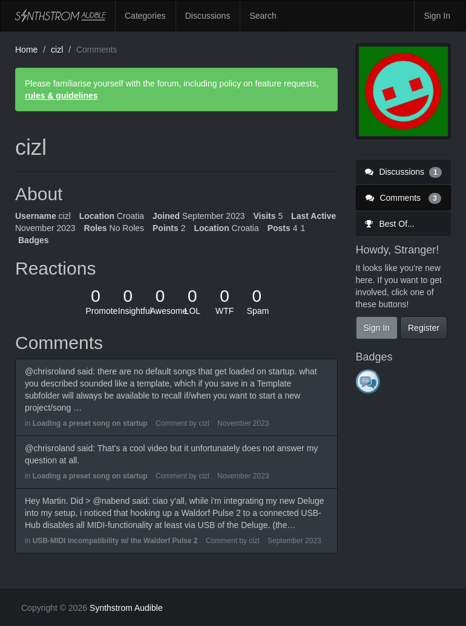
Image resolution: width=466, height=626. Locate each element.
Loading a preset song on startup (90, 423)
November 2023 (243, 423)
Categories (145, 16)
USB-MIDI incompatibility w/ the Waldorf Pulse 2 (115, 540)
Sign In (437, 16)
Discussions (208, 16)
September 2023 (294, 540)
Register (423, 328)
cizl (204, 423)
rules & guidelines (61, 95)
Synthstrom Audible (60, 16)
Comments (404, 198)
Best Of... (390, 224)
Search (262, 16)
